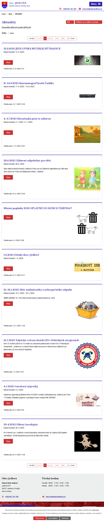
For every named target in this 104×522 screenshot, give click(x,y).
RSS (70, 22)
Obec (10, 14)
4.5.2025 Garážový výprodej (21, 386)
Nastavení (65, 518)
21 (68, 38)
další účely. (95, 510)
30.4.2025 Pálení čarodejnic (21, 424)
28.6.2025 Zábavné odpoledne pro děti (27, 160)
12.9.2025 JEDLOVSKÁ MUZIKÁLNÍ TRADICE (32, 48)
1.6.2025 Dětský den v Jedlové (21, 254)
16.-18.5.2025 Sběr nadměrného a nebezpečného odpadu (38, 289)
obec (12, 33)
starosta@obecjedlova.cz (92, 9)
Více (8, 62)
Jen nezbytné (52, 518)
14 (63, 38)
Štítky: (4, 33)
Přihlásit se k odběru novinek (88, 22)
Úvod (3, 14)
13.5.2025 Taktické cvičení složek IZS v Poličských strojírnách (41, 340)
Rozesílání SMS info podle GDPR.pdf (16, 27)
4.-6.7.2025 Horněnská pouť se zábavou (27, 118)
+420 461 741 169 (69, 9)
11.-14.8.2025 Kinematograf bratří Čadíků (29, 83)
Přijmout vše (39, 518)
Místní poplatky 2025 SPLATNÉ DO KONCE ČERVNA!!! (38, 208)
